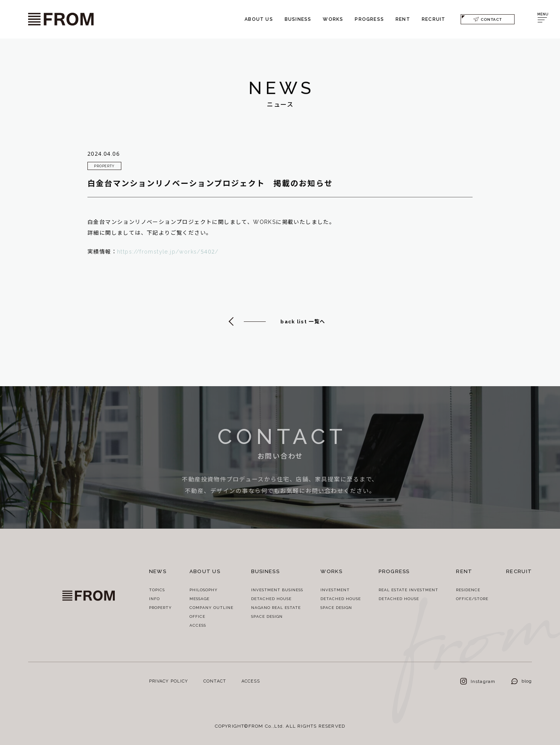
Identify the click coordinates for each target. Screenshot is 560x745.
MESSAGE (199, 598)
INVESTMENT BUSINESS (277, 589)
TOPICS (157, 589)
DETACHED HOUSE (271, 598)
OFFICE (197, 616)
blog (521, 681)
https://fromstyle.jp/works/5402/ (168, 252)
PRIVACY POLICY (168, 681)
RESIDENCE (468, 589)
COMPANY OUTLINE (211, 607)
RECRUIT (433, 19)
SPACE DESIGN (267, 616)
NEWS (157, 571)
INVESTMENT (335, 589)
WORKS (333, 19)
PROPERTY (160, 607)
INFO (154, 598)
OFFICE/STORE (472, 598)
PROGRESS (369, 19)
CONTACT (487, 19)
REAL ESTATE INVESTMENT (408, 589)
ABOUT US (259, 19)
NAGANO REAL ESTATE (276, 607)
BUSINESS (298, 19)
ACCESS (197, 625)
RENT (403, 19)
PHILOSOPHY (203, 589)
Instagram (478, 681)
